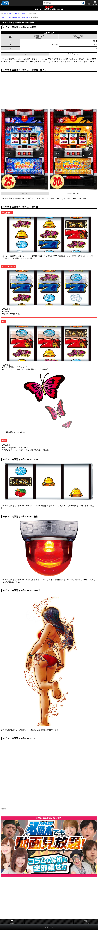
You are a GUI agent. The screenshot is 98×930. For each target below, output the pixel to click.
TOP (5, 13)
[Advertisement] (49, 91)
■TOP (2, 17)
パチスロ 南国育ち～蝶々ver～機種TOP (18, 17)
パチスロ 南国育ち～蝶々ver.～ (18, 13)
